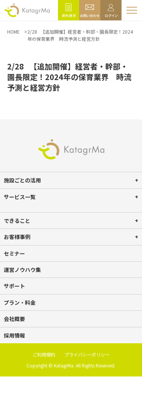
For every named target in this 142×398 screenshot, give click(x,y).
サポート (14, 286)
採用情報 (14, 335)
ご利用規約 (44, 354)
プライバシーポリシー (87, 354)
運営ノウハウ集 (22, 269)
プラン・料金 (20, 302)
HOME (13, 31)
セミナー (14, 253)
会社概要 (14, 318)
